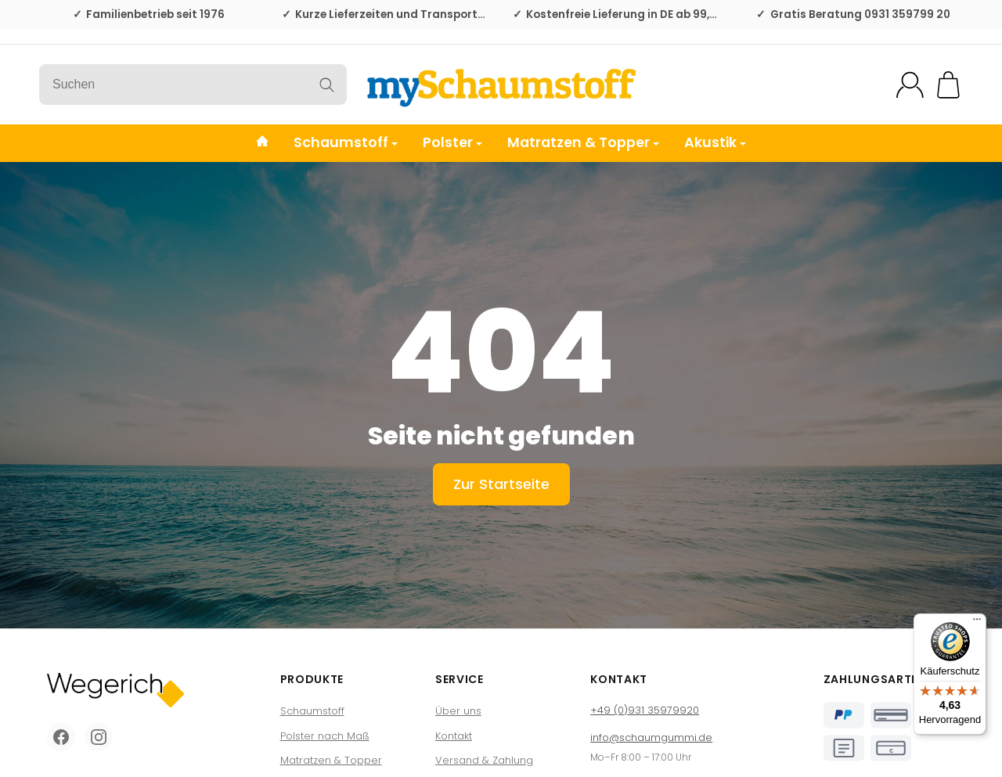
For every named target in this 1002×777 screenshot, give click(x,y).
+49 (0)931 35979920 (644, 710)
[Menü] (977, 622)
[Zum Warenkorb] (948, 84)
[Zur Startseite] (501, 84)
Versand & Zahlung (484, 760)
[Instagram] (99, 737)
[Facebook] (61, 737)
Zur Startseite (501, 484)
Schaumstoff (346, 142)
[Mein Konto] (910, 84)
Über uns (458, 710)
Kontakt (453, 735)
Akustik (715, 142)
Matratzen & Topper (583, 142)
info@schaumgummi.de (651, 737)
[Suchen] (193, 84)
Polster (452, 142)
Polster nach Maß (324, 735)
